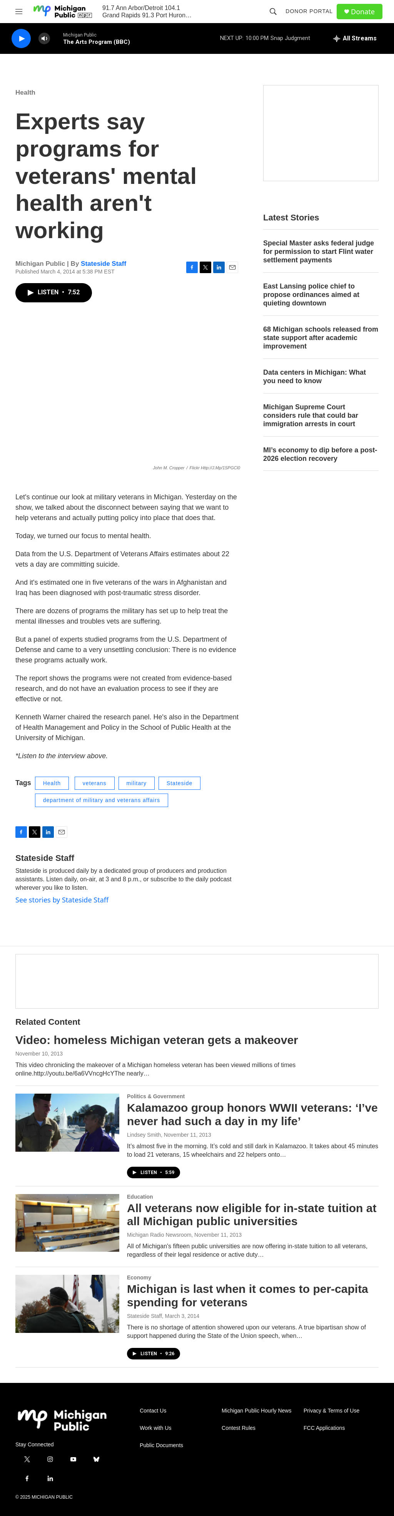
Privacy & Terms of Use (331, 1411)
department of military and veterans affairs (101, 800)
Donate (363, 12)
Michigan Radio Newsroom (159, 1235)
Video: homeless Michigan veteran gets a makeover (156, 1040)
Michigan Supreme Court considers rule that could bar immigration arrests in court (310, 415)
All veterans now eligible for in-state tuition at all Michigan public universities (251, 1215)
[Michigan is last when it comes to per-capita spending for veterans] (67, 1304)
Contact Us (153, 1411)
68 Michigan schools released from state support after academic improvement (320, 337)
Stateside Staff (103, 263)
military (137, 783)
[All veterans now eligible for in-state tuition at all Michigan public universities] (67, 1223)
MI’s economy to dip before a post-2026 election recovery (320, 454)
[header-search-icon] (273, 11)
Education (140, 1197)
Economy (139, 1277)
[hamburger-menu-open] (19, 11)
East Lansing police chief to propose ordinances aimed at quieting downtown (311, 294)
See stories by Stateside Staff (62, 899)
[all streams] (354, 38)
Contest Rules (238, 1428)
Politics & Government (156, 1096)
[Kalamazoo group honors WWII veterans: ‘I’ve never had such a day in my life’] (67, 1122)
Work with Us (155, 1428)
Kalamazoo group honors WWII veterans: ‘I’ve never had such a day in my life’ (252, 1114)
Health (25, 92)
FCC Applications (324, 1428)
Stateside (179, 783)
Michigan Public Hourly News (256, 1411)
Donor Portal (309, 11)
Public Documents (161, 1445)
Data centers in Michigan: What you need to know (314, 377)
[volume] (44, 38)
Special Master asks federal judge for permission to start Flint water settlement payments (318, 251)
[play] (21, 38)
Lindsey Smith (144, 1135)
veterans (95, 783)
